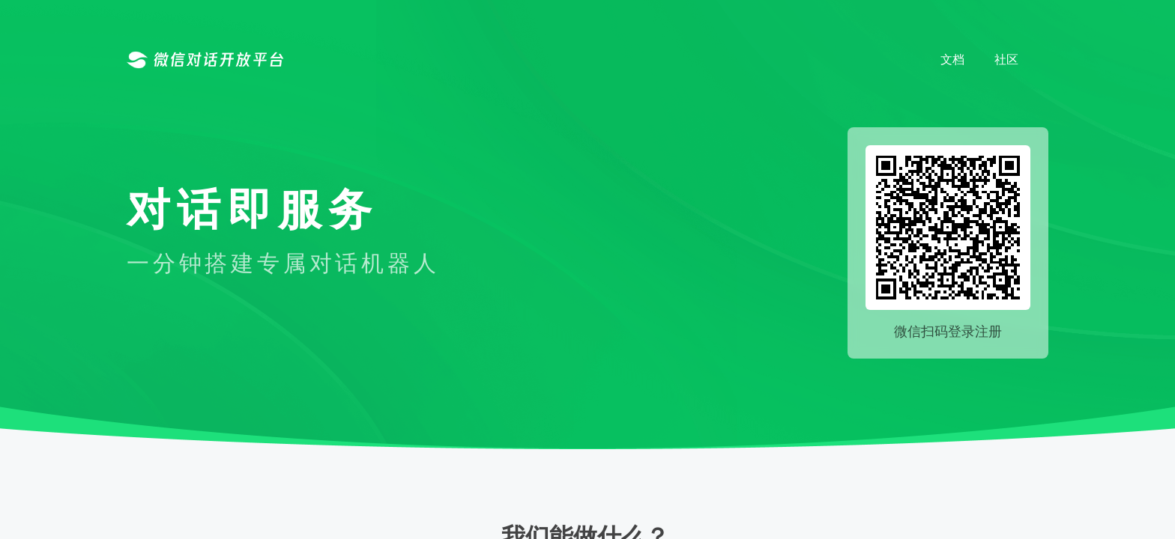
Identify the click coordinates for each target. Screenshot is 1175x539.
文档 (952, 59)
